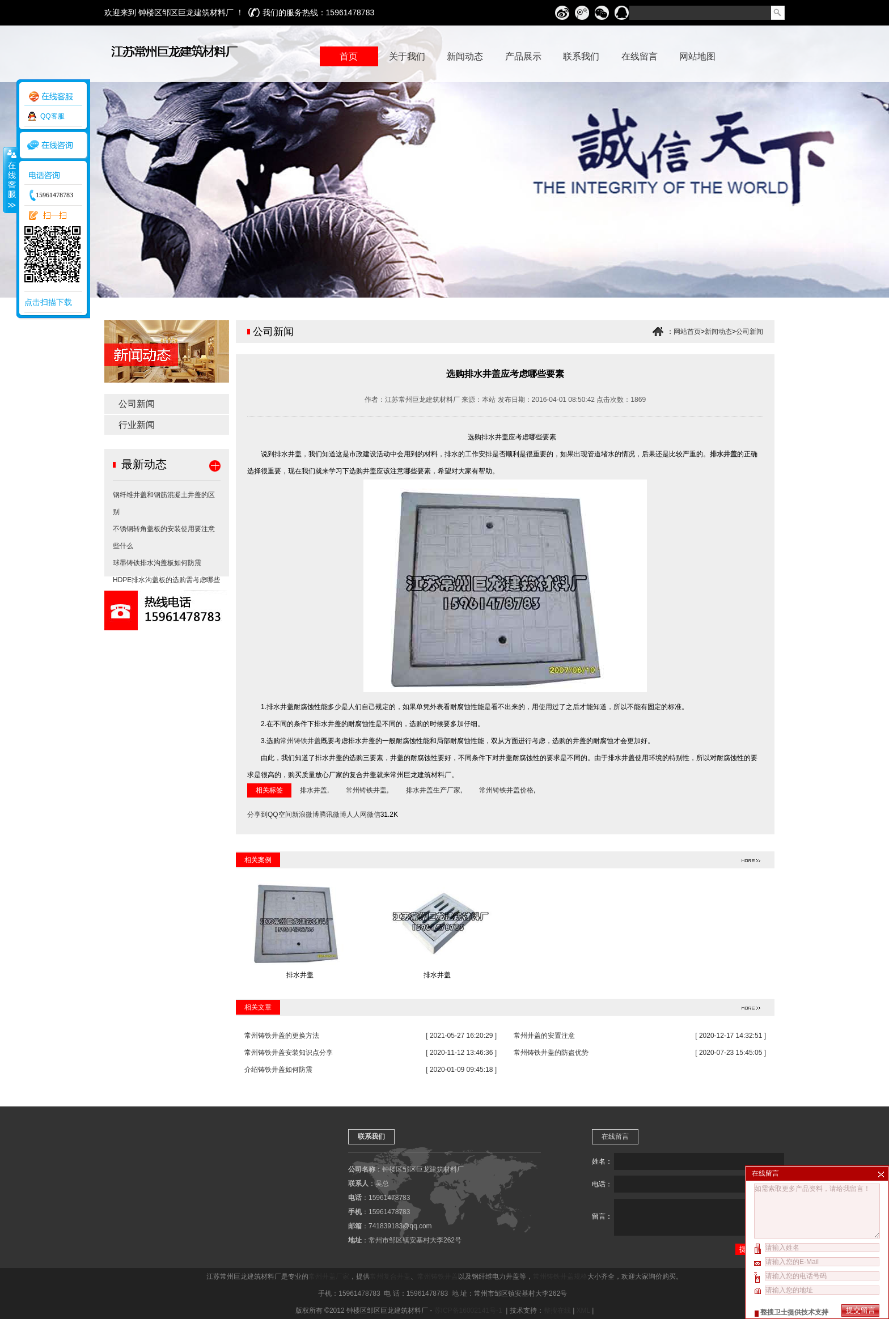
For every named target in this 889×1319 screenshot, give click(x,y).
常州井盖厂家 (328, 1276)
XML (583, 1310)
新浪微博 (305, 814)
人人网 (356, 814)
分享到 (257, 814)
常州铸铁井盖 (300, 741)
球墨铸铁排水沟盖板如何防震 (157, 563)
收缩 (10, 179)
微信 (373, 814)
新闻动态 (718, 332)
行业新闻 (136, 425)
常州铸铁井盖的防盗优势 (551, 1053)
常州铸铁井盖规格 (560, 1276)
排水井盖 (313, 790)
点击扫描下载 (48, 302)
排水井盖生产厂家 (433, 790)
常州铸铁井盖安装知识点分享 (288, 1053)
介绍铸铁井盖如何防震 (278, 1070)
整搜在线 (557, 1310)
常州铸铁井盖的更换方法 (281, 1036)
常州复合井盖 (390, 1276)
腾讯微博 (332, 814)
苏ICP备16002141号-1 (469, 1310)
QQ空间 (280, 814)
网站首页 (687, 332)
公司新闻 (136, 404)
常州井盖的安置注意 (544, 1036)
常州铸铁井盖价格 (506, 790)
